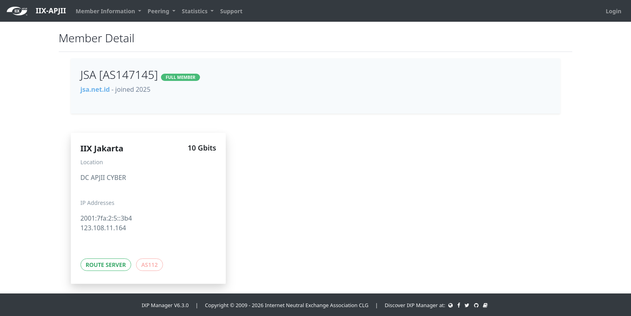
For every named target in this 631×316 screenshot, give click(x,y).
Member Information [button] (106, 11)
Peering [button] (159, 11)
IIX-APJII (36, 11)
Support (231, 11)
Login (613, 11)
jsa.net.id (95, 89)
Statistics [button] (195, 11)
